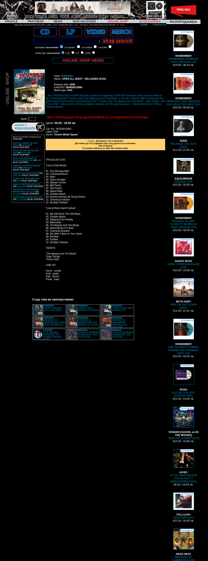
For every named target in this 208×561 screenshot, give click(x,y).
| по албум (86, 47)
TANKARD (67, 76)
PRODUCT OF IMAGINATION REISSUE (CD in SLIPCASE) (120, 322)
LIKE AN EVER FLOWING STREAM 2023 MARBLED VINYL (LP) (183, 337)
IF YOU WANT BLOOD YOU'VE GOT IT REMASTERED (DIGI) (183, 466)
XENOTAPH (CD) (183, 506)
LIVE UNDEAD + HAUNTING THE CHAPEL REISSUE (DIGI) (53, 334)
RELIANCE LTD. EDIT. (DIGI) (183, 131)
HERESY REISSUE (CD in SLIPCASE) (53, 308)
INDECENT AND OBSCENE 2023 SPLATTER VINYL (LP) (183, 89)
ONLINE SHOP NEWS (83, 60)
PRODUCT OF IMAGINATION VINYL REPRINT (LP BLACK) (88, 321)
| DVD (88, 53)
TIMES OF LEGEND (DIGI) (183, 423)
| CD (67, 53)
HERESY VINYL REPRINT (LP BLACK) (88, 308)
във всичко (52, 47)
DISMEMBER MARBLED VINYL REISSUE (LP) (183, 46)
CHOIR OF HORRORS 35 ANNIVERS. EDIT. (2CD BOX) (122, 333)
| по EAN (102, 47)
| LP (77, 53)
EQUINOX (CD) (183, 170)
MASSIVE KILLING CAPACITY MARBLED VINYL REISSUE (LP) (183, 211)
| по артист (70, 47)
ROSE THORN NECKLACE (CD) (183, 253)
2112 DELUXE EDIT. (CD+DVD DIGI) (183, 380)
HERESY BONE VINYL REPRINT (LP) (122, 308)
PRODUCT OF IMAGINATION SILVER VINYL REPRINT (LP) (54, 321)
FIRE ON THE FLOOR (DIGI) (183, 293)
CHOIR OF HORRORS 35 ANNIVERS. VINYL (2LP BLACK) (88, 333)
